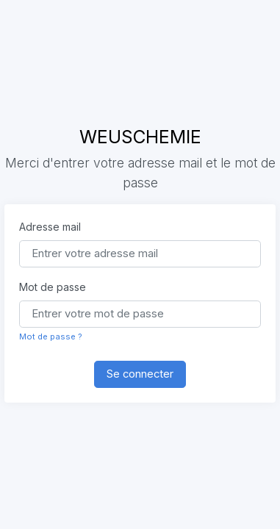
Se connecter (140, 374)
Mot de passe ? (50, 336)
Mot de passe (52, 287)
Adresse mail (50, 226)
